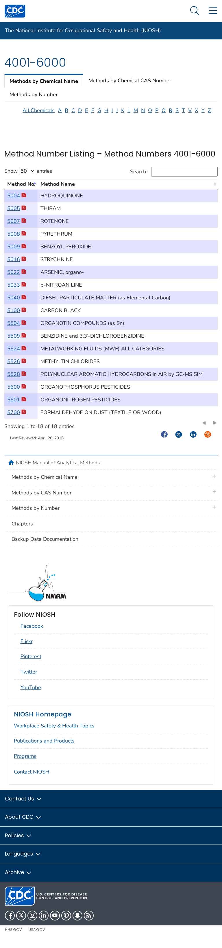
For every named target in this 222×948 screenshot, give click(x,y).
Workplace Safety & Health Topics (54, 730)
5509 (16, 340)
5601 (16, 404)
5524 (16, 353)
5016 (16, 264)
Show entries (28, 176)
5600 (16, 391)
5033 (16, 289)
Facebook (32, 630)
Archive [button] (18, 877)
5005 (16, 213)
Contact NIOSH (31, 776)
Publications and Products (44, 746)
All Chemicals (39, 115)
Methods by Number (36, 513)
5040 (16, 302)
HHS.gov (13, 934)
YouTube (31, 692)
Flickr (27, 646)
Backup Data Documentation (45, 544)
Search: (174, 176)
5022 (16, 277)
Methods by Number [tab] (34, 99)
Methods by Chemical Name (44, 481)
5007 (16, 226)
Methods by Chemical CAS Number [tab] (129, 85)
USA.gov (36, 934)
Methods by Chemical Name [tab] (44, 86)
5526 (16, 366)
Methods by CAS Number (41, 497)
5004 (16, 200)
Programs (25, 761)
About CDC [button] (23, 822)
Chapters (22, 528)
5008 (16, 238)
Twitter (29, 676)
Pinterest (31, 661)
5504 (16, 328)
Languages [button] (23, 859)
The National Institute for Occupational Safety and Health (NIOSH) (83, 30)
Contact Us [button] (23, 803)
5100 (16, 315)
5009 (16, 251)
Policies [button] (18, 840)
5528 (16, 379)
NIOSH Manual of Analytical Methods (58, 467)
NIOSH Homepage (42, 719)
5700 (16, 417)
